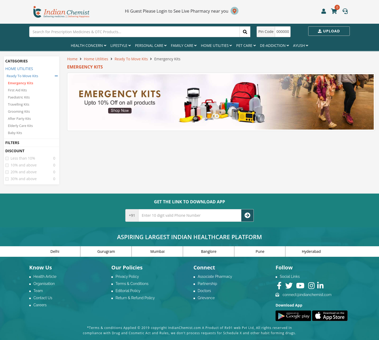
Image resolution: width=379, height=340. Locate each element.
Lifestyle (121, 45)
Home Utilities (216, 45)
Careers (40, 305)
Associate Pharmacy (215, 276)
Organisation (44, 284)
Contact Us (42, 298)
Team (38, 291)
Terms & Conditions (132, 284)
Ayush (300, 45)
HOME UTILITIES (19, 68)
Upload (329, 30)
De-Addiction (274, 45)
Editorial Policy (128, 291)
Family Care (184, 45)
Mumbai (157, 251)
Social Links (290, 276)
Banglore (209, 251)
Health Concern (88, 45)
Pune (260, 251)
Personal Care (151, 45)
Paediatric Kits (19, 97)
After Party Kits (19, 118)
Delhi (55, 251)
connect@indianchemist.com (307, 295)
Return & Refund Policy (135, 298)
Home (72, 58)
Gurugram (106, 251)
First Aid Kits (17, 90)
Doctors (204, 291)
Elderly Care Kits (20, 126)
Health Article (45, 276)
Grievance (206, 298)
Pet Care (246, 45)
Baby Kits (15, 133)
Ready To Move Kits (22, 75)
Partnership (207, 284)
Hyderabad (311, 251)
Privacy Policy (127, 276)
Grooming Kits (19, 111)
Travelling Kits (18, 104)
